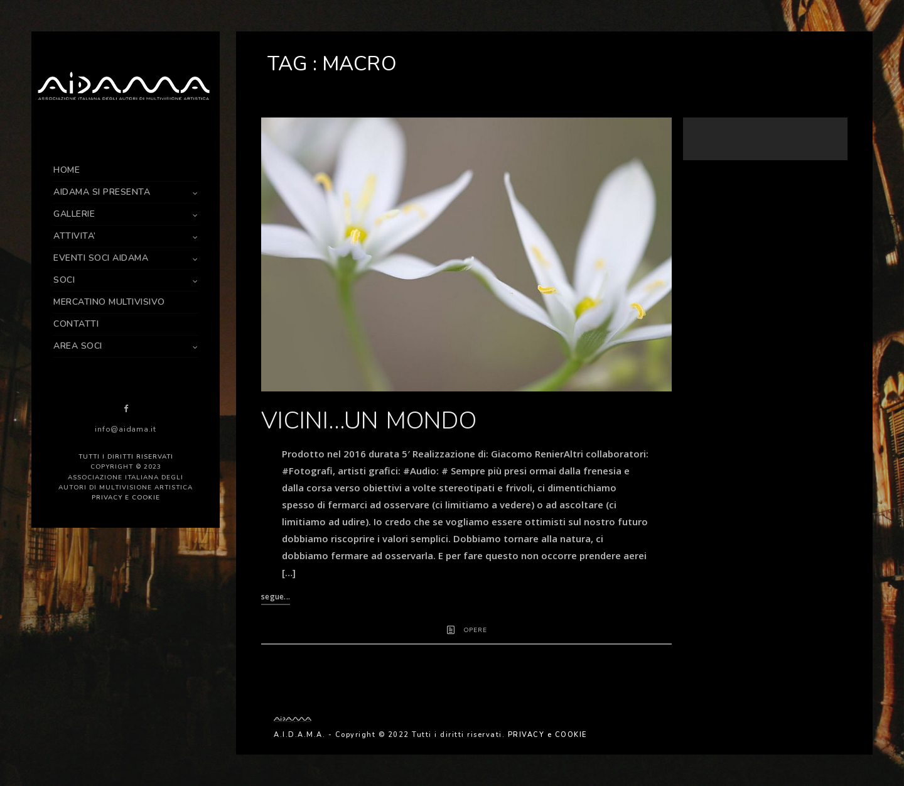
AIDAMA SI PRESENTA (101, 192)
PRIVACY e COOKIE (126, 497)
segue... (275, 596)
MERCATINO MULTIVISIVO (109, 302)
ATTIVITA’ (74, 236)
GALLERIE (74, 214)
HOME (66, 170)
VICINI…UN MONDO (368, 421)
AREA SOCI (77, 346)
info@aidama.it (125, 429)
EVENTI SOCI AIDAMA (100, 258)
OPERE (475, 630)
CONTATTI (76, 324)
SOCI (64, 280)
